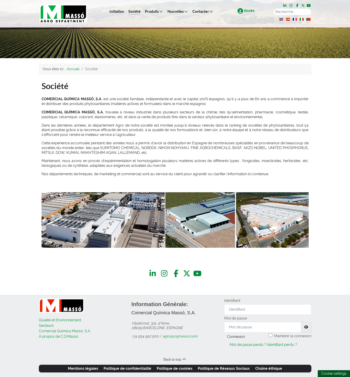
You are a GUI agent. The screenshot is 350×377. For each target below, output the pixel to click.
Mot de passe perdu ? (248, 344)
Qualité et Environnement (60, 320)
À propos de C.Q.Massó (58, 336)
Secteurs (46, 325)
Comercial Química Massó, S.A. (65, 331)
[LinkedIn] (285, 5)
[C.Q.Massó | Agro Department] (63, 13)
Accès (246, 10)
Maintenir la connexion (292, 336)
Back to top (175, 359)
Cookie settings (334, 373)
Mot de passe (235, 318)
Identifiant (232, 300)
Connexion (236, 337)
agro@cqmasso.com (180, 336)
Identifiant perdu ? (282, 344)
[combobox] (292, 11)
